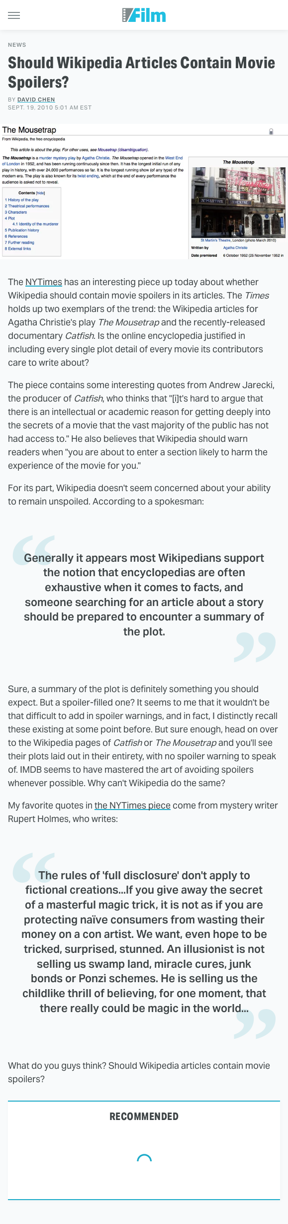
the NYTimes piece (133, 805)
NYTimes (43, 282)
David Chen (36, 99)
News (17, 45)
